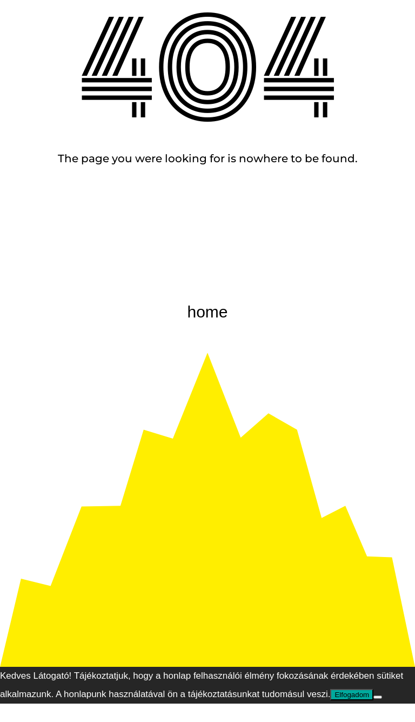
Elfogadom (351, 695)
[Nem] (377, 697)
